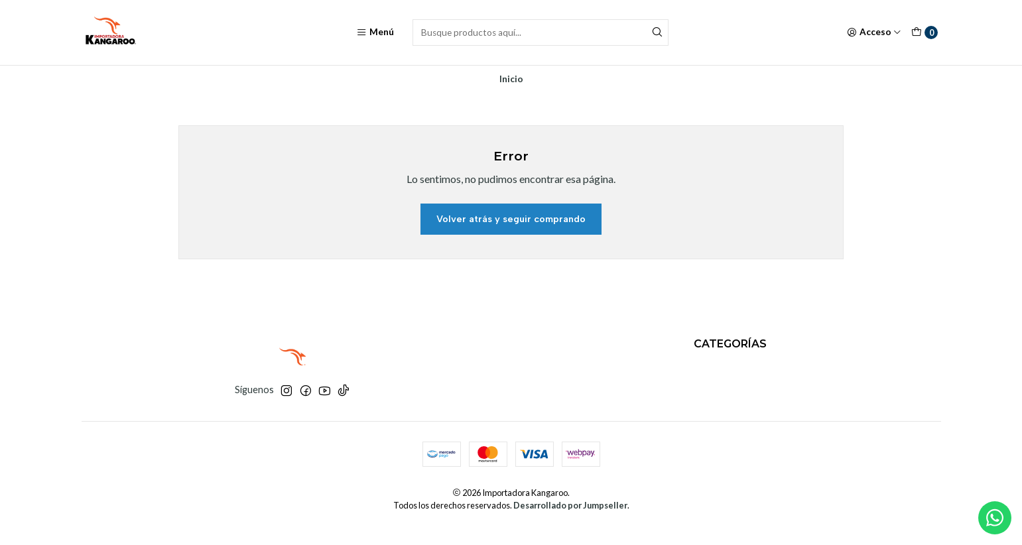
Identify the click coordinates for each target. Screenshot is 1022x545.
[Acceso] (874, 32)
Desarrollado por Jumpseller (570, 505)
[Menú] (375, 32)
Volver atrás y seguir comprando (511, 219)
